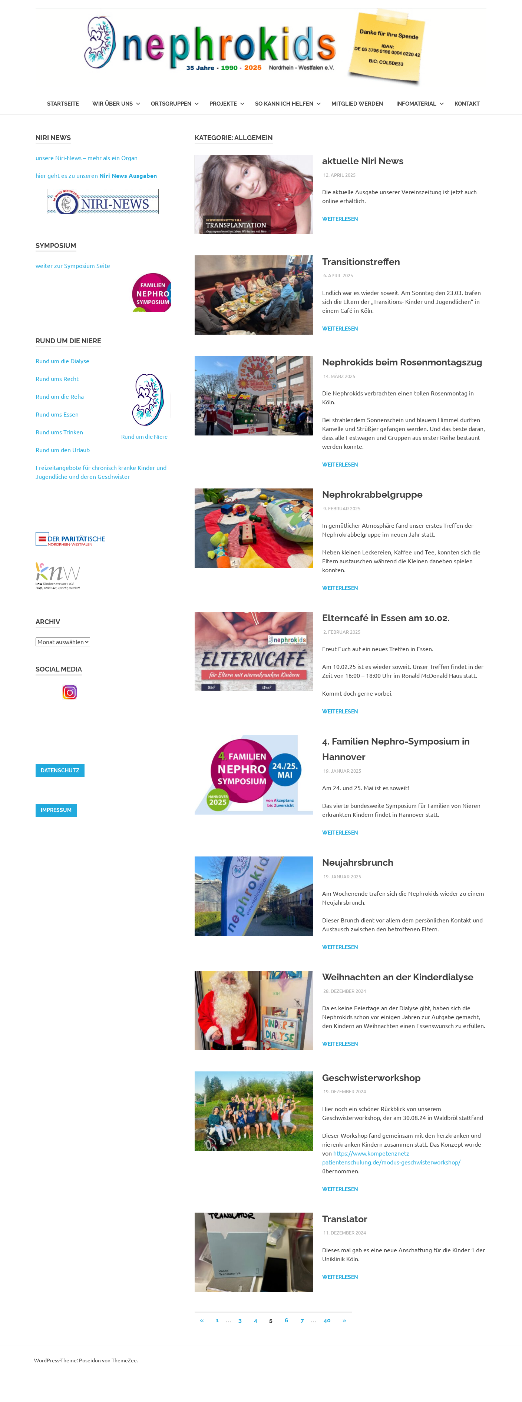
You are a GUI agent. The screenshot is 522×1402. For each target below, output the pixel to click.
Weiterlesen (340, 219)
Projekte (227, 103)
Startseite (63, 103)
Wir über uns (116, 103)
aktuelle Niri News (368, 161)
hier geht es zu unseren (96, 175)
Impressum (56, 810)
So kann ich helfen (288, 103)
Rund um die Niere (144, 436)
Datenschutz (60, 770)
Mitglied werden (357, 103)
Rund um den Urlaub (63, 449)
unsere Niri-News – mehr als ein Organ (87, 157)
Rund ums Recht (57, 378)
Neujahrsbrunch (362, 878)
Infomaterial (420, 103)
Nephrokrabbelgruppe (378, 510)
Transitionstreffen (366, 261)
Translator (347, 1246)
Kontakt (467, 103)
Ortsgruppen (175, 103)
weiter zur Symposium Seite (73, 265)
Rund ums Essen (57, 414)
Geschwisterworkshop (377, 1104)
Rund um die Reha (60, 396)
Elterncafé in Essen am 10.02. (394, 633)
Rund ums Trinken (59, 431)
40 (327, 1347)
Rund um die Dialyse (62, 360)
